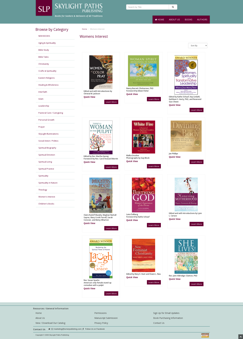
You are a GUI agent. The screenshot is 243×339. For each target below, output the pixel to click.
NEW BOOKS (44, 35)
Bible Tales (43, 56)
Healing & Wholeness (48, 84)
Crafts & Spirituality (47, 70)
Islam (40, 98)
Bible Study (43, 49)
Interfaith (42, 91)
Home (159, 19)
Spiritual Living (45, 161)
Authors (202, 19)
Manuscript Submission (106, 317)
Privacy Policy (101, 322)
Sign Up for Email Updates (166, 313)
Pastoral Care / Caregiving (50, 112)
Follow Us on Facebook (94, 329)
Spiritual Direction (46, 154)
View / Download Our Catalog (50, 322)
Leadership (43, 105)
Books (188, 19)
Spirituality (43, 175)
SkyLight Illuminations (48, 133)
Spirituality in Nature (47, 182)
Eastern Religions (46, 77)
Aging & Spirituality (47, 42)
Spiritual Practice (46, 168)
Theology (42, 189)
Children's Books (46, 203)
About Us (174, 19)
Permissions (100, 313)
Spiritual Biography (47, 147)
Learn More (111, 102)
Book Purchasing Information (168, 317)
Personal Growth (46, 119)
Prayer (41, 126)
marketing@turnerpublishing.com (67, 329)
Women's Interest (46, 196)
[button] (89, 97)
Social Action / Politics (48, 140)
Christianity (43, 63)
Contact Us (158, 322)
